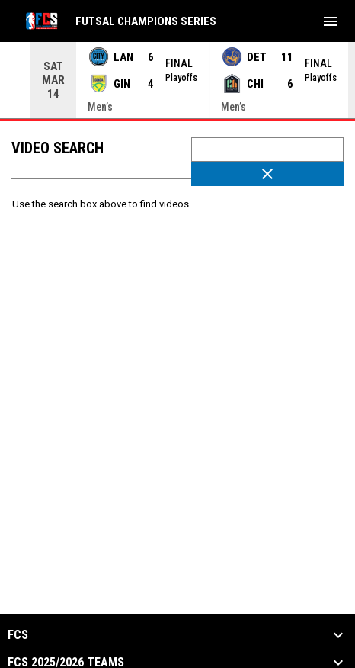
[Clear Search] (267, 174)
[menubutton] (330, 21)
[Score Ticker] (177, 80)
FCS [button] (18, 635)
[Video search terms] (267, 149)
